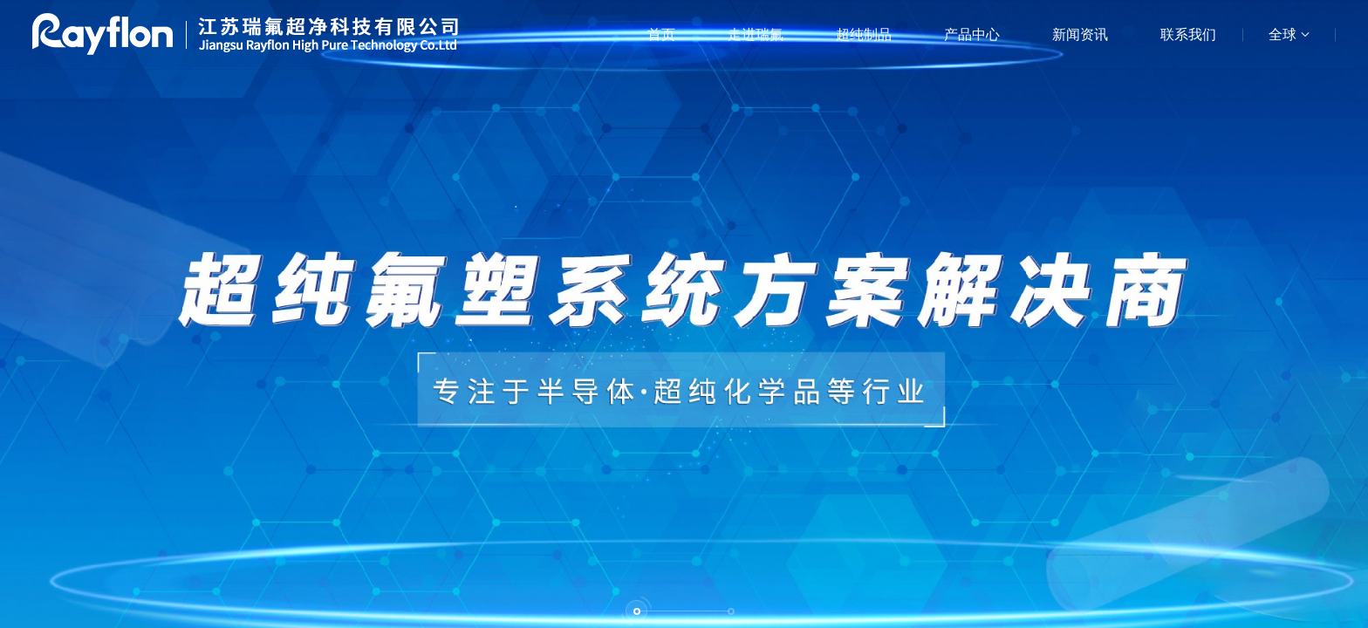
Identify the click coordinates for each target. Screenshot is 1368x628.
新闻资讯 (1080, 34)
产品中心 (972, 34)
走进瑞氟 (755, 34)
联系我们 (1188, 34)
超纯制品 (864, 34)
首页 (661, 34)
